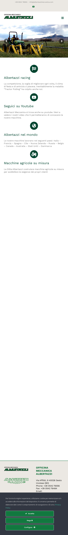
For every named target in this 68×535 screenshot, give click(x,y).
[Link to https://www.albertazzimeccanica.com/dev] (34, 154)
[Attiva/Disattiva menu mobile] (62, 18)
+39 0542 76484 (49, 488)
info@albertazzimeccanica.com (41, 2)
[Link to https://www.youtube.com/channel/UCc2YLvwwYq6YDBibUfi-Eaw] (34, 97)
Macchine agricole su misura (26, 163)
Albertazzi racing (17, 78)
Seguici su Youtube (19, 106)
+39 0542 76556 (52, 486)
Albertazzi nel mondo (21, 135)
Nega (30, 520)
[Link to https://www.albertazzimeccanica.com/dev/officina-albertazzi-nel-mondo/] (34, 126)
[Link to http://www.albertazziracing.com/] (34, 69)
